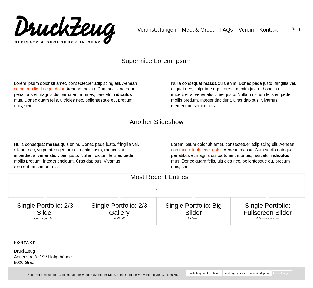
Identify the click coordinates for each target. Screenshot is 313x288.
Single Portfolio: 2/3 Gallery (119, 209)
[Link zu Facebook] (300, 29)
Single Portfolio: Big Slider (193, 209)
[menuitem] (156, 29)
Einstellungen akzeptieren (204, 273)
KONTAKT (24, 243)
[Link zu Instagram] (292, 29)
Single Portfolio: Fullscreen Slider (268, 209)
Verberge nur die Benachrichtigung (247, 273)
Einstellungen (281, 273)
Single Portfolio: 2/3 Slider (45, 209)
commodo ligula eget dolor (39, 89)
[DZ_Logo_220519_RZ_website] (62, 29)
